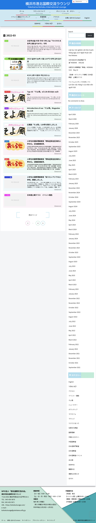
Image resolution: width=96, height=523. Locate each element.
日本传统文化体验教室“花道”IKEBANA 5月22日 (77, 61)
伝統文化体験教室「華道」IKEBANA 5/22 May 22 (81, 68)
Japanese (77, 1)
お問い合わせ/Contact (14, 520)
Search (70, 31)
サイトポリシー (27, 520)
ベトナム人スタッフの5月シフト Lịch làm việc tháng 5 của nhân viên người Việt (81, 84)
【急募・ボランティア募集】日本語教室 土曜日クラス (81, 75)
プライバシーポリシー (40, 520)
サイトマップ (53, 520)
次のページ (33, 215)
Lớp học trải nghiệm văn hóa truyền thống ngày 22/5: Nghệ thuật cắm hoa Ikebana (81, 52)
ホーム (4, 520)
